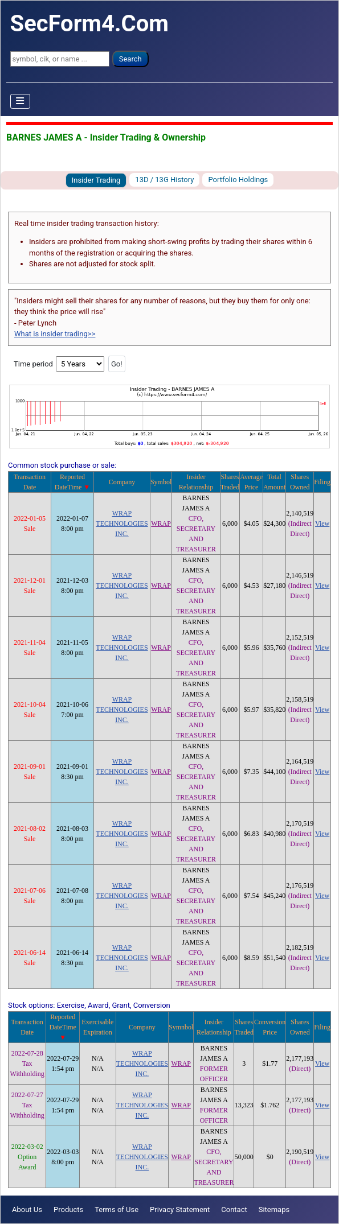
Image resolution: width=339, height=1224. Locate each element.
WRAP (161, 523)
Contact (234, 1209)
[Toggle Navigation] (20, 101)
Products (68, 1209)
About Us (27, 1209)
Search (130, 59)
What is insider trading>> (54, 333)
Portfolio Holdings (238, 179)
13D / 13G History (164, 179)
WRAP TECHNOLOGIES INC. (122, 523)
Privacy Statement (180, 1209)
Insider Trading (96, 180)
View (322, 523)
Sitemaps (274, 1209)
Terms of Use (116, 1209)
